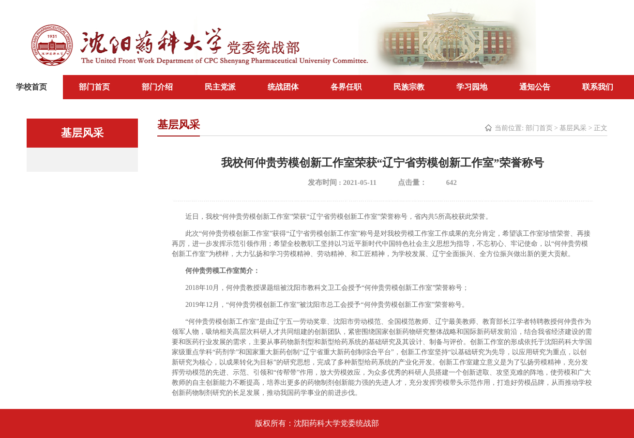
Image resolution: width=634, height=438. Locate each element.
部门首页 (94, 87)
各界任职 (346, 87)
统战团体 (283, 87)
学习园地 (471, 87)
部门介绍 (157, 87)
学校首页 (31, 87)
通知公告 (534, 87)
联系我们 (597, 87)
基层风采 (573, 128)
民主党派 (220, 87)
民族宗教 (408, 87)
